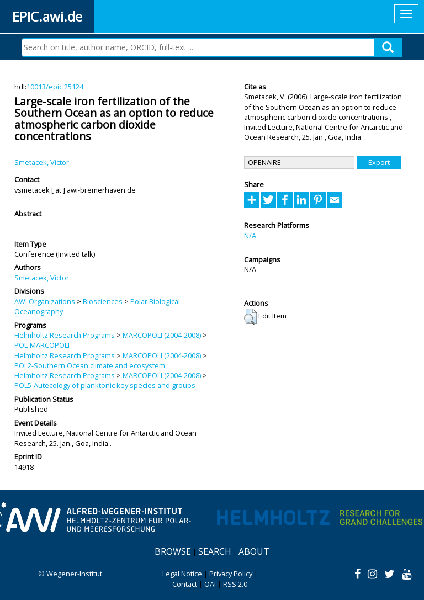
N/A (250, 236)
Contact (184, 584)
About (254, 551)
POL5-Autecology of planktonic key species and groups (104, 385)
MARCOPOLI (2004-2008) (162, 335)
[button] (250, 317)
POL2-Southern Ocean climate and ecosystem (89, 365)
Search (214, 551)
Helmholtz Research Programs (64, 335)
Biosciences (103, 301)
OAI (210, 584)
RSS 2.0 (235, 584)
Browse (173, 551)
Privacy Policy (230, 573)
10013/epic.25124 (54, 87)
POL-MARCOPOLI (42, 345)
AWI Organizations (44, 301)
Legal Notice (182, 573)
